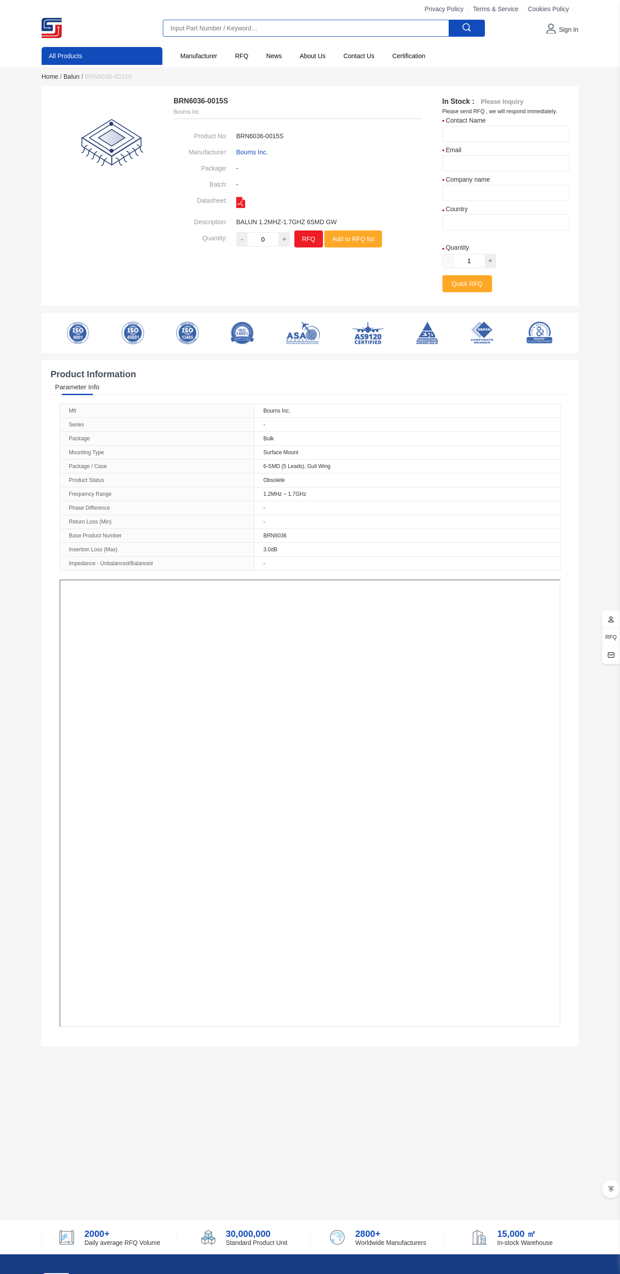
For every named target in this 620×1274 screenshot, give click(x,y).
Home (52, 76)
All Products (65, 56)
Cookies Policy (548, 9)
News (274, 56)
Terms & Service (495, 9)
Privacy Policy (444, 9)
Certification (408, 56)
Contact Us (359, 56)
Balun (73, 76)
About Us (313, 56)
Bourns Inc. (252, 152)
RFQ (241, 56)
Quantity (455, 247)
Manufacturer (198, 56)
